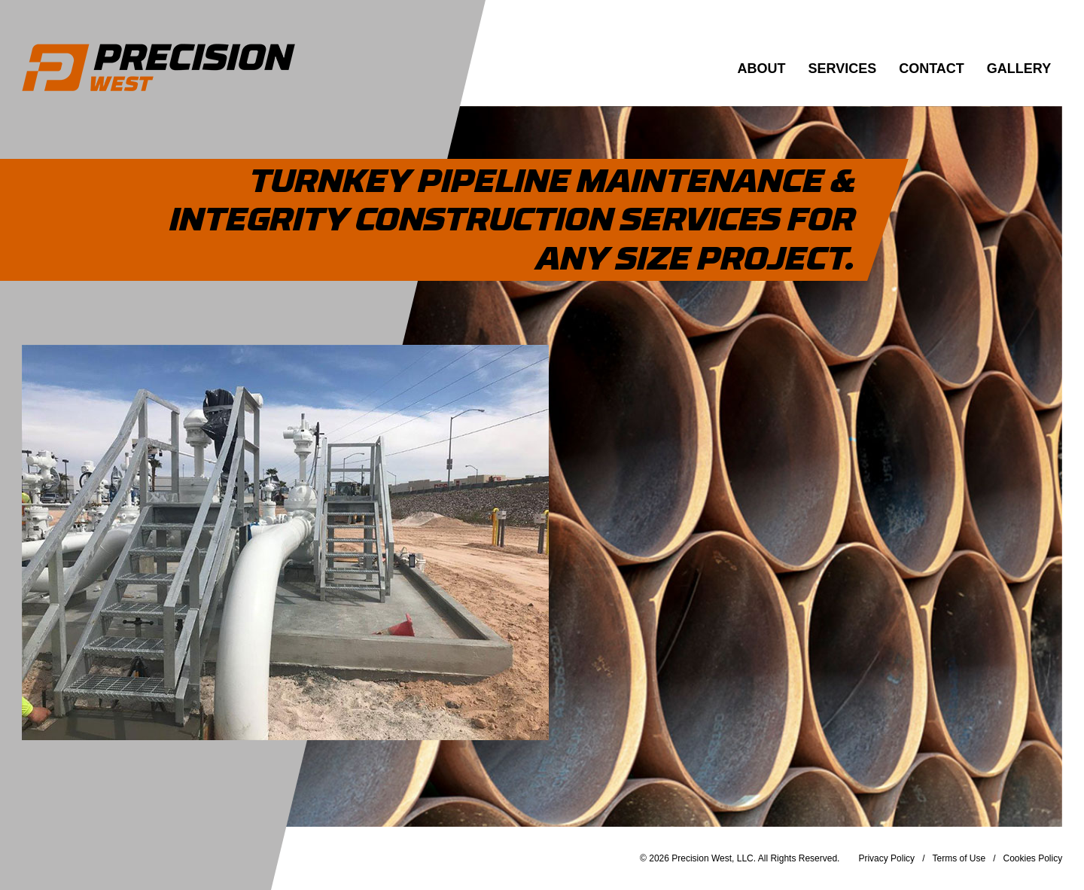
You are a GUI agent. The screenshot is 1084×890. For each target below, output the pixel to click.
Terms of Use (958, 858)
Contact (931, 68)
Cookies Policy (1033, 858)
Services (842, 68)
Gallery (1019, 68)
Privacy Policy (886, 858)
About (762, 68)
